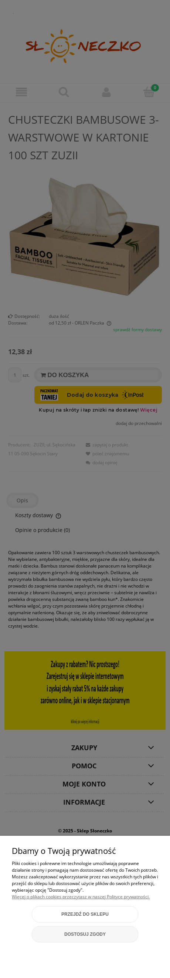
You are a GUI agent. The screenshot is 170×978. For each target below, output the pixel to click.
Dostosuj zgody (85, 934)
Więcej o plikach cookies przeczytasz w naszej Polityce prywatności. (81, 897)
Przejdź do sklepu (85, 914)
